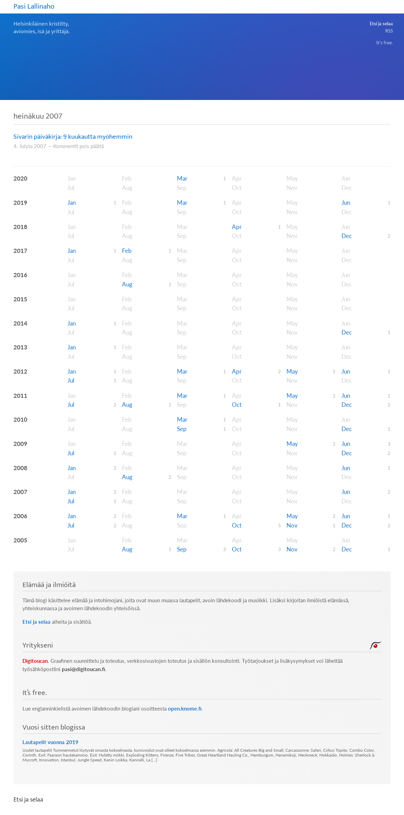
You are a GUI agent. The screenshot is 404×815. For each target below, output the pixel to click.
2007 (40, 146)
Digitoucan (35, 661)
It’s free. (384, 42)
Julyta (25, 146)
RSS (389, 31)
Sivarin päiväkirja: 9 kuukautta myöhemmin (72, 136)
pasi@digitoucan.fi (83, 669)
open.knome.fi (184, 709)
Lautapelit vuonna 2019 (50, 742)
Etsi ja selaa (381, 23)
